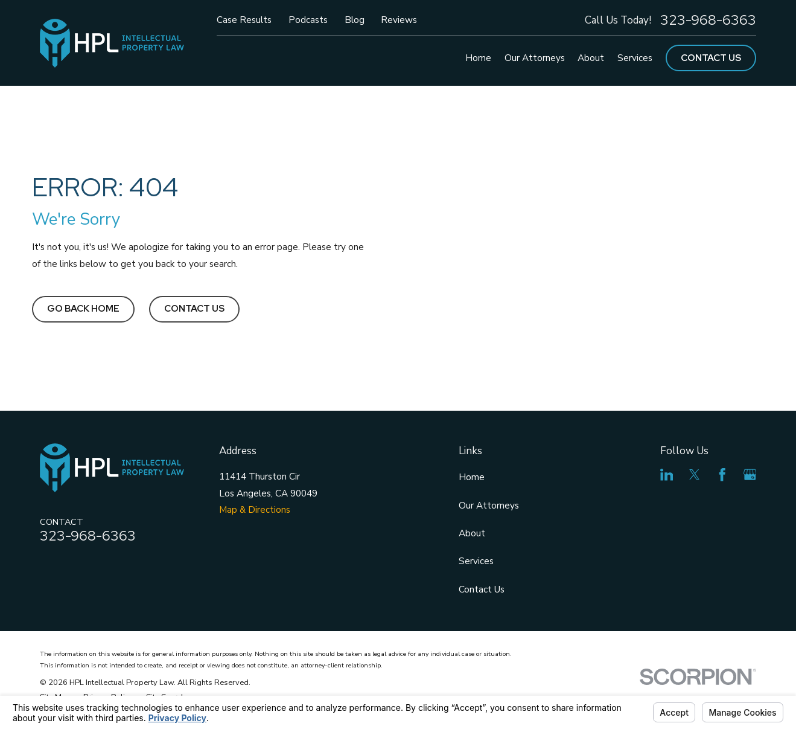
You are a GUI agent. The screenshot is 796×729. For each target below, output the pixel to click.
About (472, 533)
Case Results (244, 19)
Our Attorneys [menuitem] (535, 57)
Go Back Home (83, 308)
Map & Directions (254, 509)
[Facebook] (722, 474)
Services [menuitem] (634, 57)
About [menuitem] (591, 57)
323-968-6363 (708, 20)
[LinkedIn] (666, 474)
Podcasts (308, 19)
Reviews (399, 19)
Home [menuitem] (478, 57)
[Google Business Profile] (750, 474)
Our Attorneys (489, 505)
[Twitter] (694, 474)
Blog (355, 19)
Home (472, 476)
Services (476, 560)
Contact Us (711, 57)
